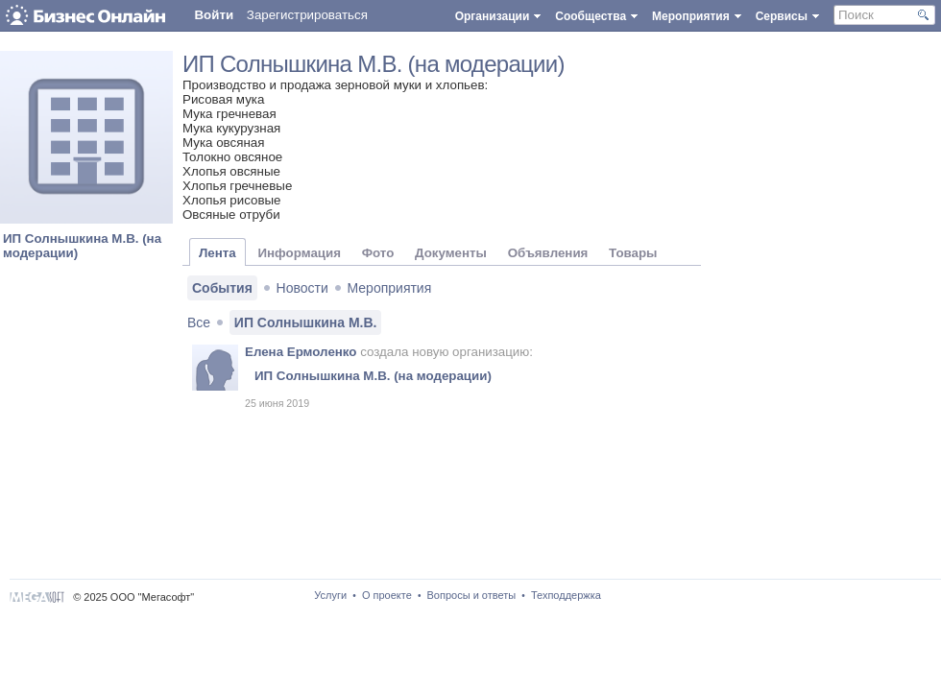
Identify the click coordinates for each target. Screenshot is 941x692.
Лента (217, 253)
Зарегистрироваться (307, 15)
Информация (298, 253)
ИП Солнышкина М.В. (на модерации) (373, 64)
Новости (302, 288)
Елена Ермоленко (301, 352)
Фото (378, 253)
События (222, 288)
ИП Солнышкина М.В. (305, 322)
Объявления (548, 253)
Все (198, 322)
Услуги (330, 595)
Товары (633, 253)
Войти (213, 15)
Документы (451, 253)
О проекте (387, 595)
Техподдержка (566, 595)
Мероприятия (390, 288)
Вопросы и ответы (472, 595)
